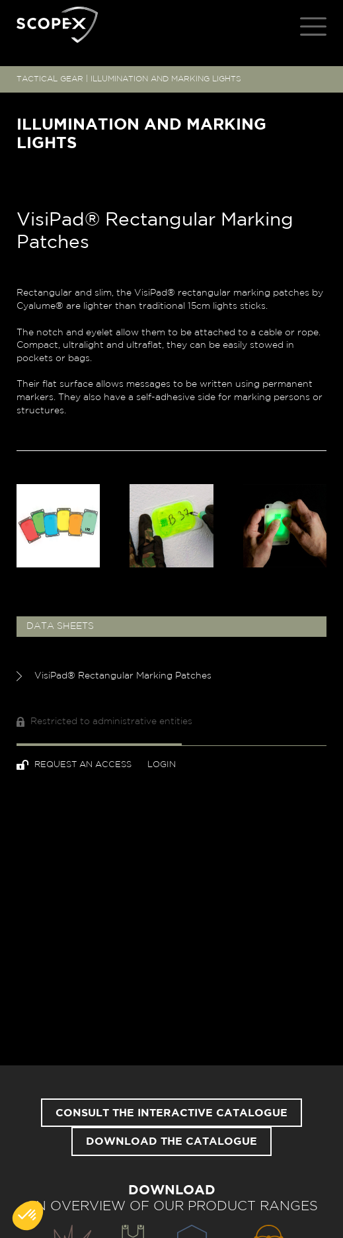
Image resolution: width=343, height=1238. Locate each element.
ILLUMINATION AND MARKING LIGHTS (166, 79)
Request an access (75, 765)
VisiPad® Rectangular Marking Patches (114, 676)
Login (161, 765)
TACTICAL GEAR (50, 79)
